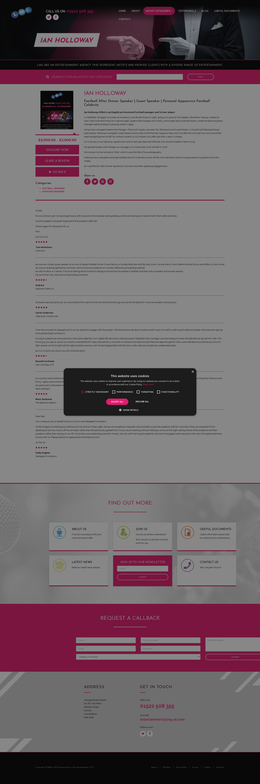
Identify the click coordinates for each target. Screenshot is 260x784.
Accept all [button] (117, 401)
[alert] (130, 392)
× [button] (192, 372)
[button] (130, 410)
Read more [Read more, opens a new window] (148, 384)
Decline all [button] (142, 401)
